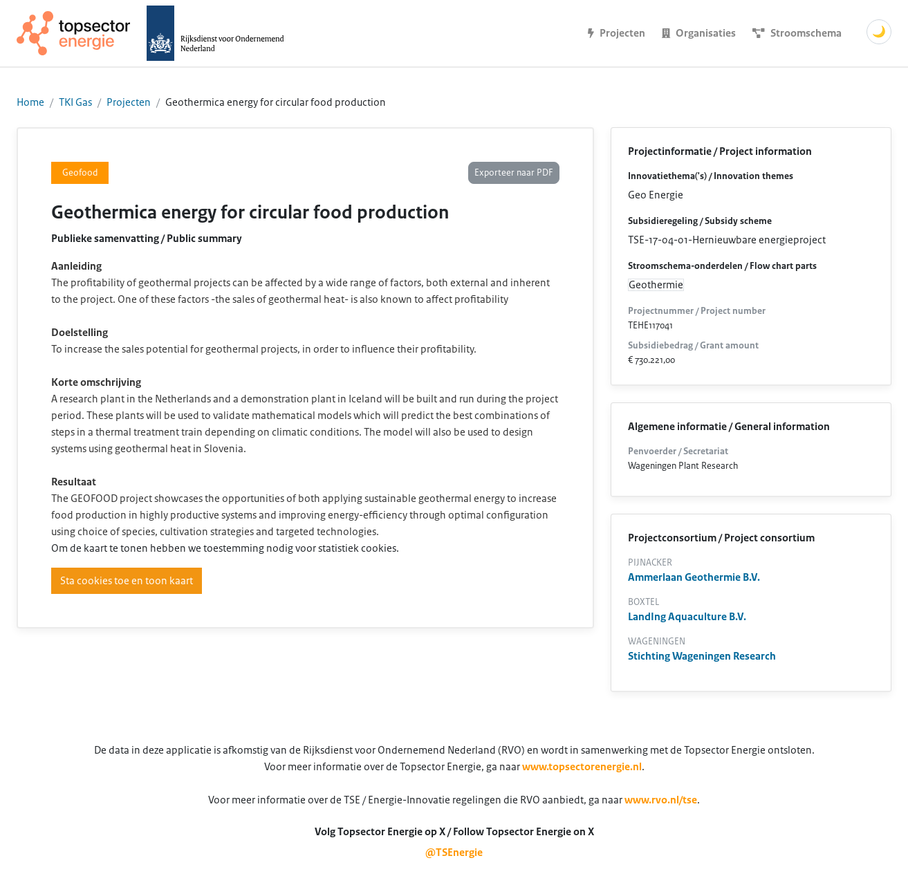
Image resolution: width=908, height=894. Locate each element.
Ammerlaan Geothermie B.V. (694, 577)
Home (30, 102)
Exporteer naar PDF (513, 173)
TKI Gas (75, 102)
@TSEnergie (454, 852)
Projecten (128, 102)
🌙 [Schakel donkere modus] (879, 31)
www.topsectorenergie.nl (582, 766)
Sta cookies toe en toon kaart (126, 580)
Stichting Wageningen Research (702, 656)
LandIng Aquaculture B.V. (687, 616)
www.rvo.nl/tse (660, 799)
